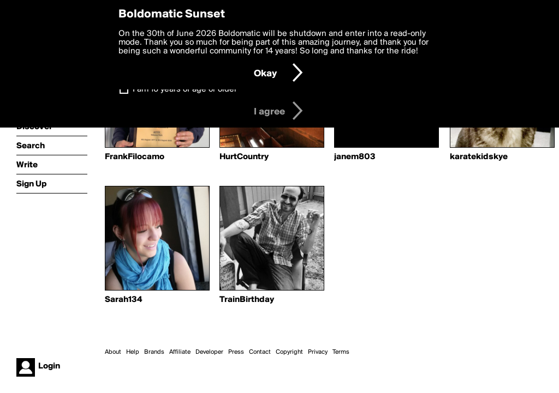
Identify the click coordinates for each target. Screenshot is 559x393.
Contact (260, 352)
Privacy (318, 352)
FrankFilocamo (134, 157)
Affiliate (180, 352)
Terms (340, 352)
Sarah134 (123, 299)
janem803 (355, 157)
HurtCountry (244, 157)
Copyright (289, 352)
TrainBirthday (246, 299)
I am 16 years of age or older (185, 89)
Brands (154, 352)
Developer (209, 352)
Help (132, 352)
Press (236, 352)
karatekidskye (479, 157)
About (113, 352)
